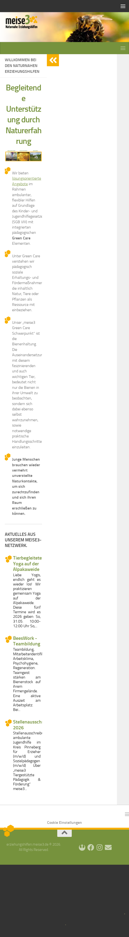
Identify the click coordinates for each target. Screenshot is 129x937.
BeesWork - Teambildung (26, 641)
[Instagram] (99, 847)
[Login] (82, 847)
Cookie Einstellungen (64, 822)
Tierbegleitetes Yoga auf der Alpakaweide (28, 563)
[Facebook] (90, 847)
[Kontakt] (108, 847)
